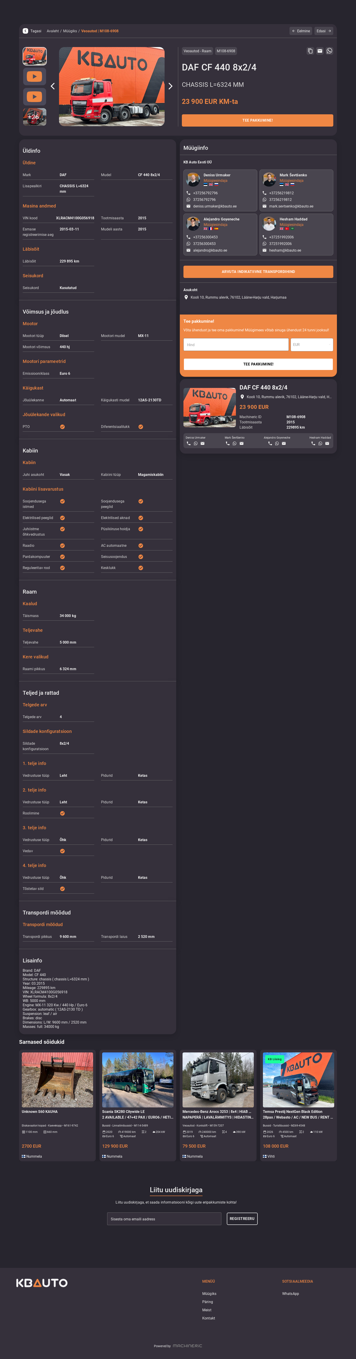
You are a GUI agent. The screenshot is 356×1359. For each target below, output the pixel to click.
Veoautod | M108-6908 (100, 31)
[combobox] (312, 344)
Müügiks (70, 31)
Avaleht (53, 31)
